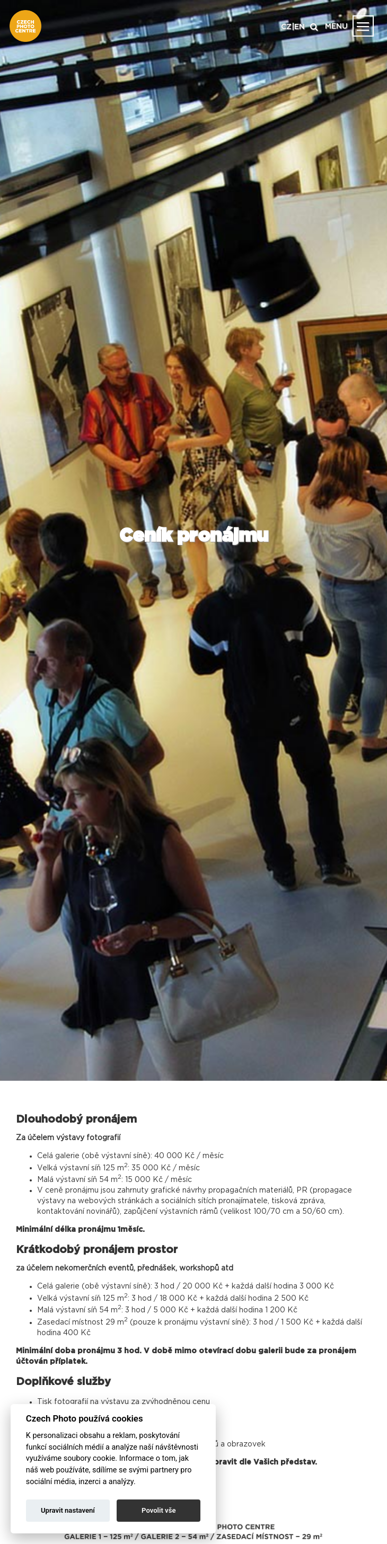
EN (299, 27)
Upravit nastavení (68, 1510)
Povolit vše (158, 1510)
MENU (336, 26)
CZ (286, 27)
